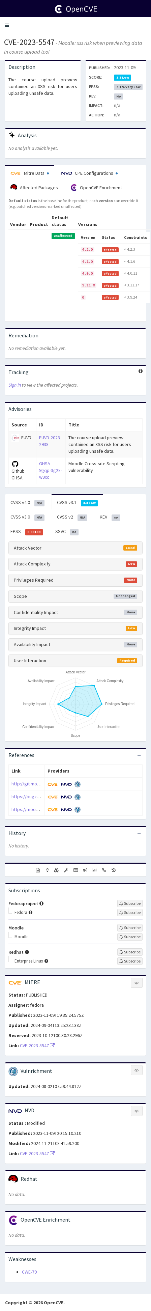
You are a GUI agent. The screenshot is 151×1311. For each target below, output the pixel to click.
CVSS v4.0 (27, 502)
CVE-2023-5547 (29, 42)
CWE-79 (29, 1272)
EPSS (26, 531)
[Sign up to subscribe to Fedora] (130, 912)
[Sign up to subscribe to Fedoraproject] (130, 903)
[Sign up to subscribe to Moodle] (130, 927)
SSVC (67, 531)
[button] (7, 25)
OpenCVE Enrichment (96, 187)
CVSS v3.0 (27, 517)
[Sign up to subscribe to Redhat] (130, 952)
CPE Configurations (89, 173)
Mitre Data (29, 173)
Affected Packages (34, 187)
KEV (110, 517)
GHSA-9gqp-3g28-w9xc (50, 470)
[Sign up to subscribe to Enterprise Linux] (130, 961)
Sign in (14, 385)
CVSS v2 (72, 517)
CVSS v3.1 (77, 502)
